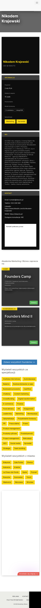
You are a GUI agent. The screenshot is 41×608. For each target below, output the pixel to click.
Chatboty (6, 394)
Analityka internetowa (11, 379)
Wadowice (7, 482)
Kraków (17, 467)
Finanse (20, 404)
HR (19, 409)
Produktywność (27, 433)
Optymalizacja (8, 419)
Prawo (25, 423)
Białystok (6, 462)
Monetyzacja (32, 414)
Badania (6, 384)
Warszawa (19, 482)
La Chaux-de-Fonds (10, 472)
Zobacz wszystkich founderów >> (19, 362)
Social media (15, 443)
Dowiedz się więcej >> (28, 574)
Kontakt (25, 596)
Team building (19, 448)
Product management (11, 428)
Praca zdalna (14, 423)
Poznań (34, 472)
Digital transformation (26, 399)
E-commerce (8, 404)
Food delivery (8, 409)
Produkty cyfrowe (10, 433)
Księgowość (28, 409)
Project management (11, 438)
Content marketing (21, 394)
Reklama (15, 596)
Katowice (6, 467)
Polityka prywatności (15, 600)
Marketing (10, 121)
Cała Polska (18, 462)
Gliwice (30, 462)
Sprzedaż (21, 121)
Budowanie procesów (11, 389)
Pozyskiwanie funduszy (27, 419)
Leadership (7, 414)
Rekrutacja (27, 438)
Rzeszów (6, 477)
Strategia (6, 448)
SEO (4, 443)
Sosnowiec (18, 477)
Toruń (29, 477)
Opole (24, 472)
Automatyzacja (29, 379)
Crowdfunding (8, 399)
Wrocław (6, 71)
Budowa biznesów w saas (23, 384)
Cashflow (27, 389)
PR (4, 423)
